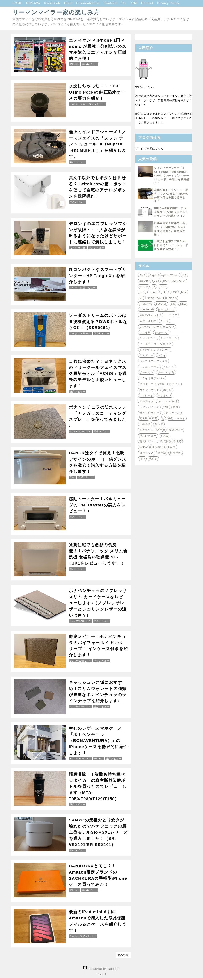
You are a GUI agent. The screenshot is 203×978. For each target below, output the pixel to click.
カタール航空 (147, 321)
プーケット (146, 372)
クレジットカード (150, 326)
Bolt (156, 280)
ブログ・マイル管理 (152, 383)
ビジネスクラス (149, 366)
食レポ (159, 424)
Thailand (110, 3)
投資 (178, 441)
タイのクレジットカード (155, 349)
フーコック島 (166, 372)
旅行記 (162, 452)
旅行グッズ (146, 452)
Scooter (161, 303)
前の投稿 (123, 955)
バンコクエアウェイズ (153, 361)
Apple (153, 275)
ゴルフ (170, 326)
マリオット (165, 395)
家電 (175, 406)
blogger (144, 280)
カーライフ (170, 315)
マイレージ (146, 395)
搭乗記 (143, 447)
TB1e (183, 303)
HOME (17, 3)
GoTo (162, 286)
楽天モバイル (171, 412)
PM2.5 (172, 298)
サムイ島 (145, 332)
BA (185, 275)
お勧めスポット (149, 315)
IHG (142, 292)
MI (141, 298)
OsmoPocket (155, 298)
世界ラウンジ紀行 (150, 429)
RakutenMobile (88, 3)
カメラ (164, 321)
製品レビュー (147, 435)
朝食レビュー (147, 441)
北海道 (171, 447)
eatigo (143, 286)
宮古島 (143, 418)
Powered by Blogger (101, 968)
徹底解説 (166, 441)
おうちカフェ (166, 309)
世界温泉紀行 (174, 429)
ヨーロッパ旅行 (167, 401)
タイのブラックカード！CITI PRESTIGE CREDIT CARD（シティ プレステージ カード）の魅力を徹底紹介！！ (171, 175)
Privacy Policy (168, 3)
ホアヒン (174, 383)
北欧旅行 (157, 447)
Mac (184, 292)
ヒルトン (169, 366)
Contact (147, 3)
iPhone (153, 292)
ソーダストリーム (150, 343)
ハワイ (162, 355)
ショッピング (147, 338)
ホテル (167, 389)
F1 (154, 286)
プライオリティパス (152, 378)
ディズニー (146, 355)
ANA (134, 3)
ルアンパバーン (149, 406)
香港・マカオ (176, 418)
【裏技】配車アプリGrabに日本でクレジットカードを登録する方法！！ (171, 245)
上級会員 (145, 424)
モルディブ (146, 401)
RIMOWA (33, 3)
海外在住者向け (149, 412)
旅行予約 (175, 452)
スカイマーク (168, 338)
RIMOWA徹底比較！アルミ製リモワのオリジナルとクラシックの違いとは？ (171, 212)
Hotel (68, 3)
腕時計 (153, 458)
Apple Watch (170, 275)
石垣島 (164, 435)
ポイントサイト (149, 389)
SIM (173, 303)
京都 (155, 418)
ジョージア (162, 332)
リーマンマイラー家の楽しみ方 (56, 12)
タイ (169, 343)
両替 (142, 458)
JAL (124, 3)
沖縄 (166, 406)
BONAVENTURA (174, 280)
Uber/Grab (52, 3)
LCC (174, 292)
